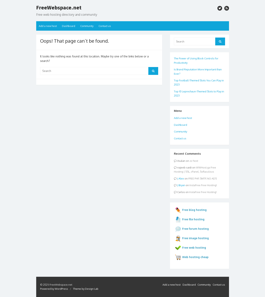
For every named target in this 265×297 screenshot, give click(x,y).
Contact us (105, 26)
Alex (181, 178)
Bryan (182, 185)
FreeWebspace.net (58, 7)
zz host (194, 160)
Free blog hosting (191, 210)
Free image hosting (192, 238)
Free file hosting (189, 219)
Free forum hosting (192, 229)
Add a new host (48, 26)
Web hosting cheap (192, 257)
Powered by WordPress (54, 288)
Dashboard (68, 26)
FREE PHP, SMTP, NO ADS (202, 178)
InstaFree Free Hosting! (203, 185)
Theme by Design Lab (85, 288)
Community (86, 26)
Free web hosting (190, 248)
